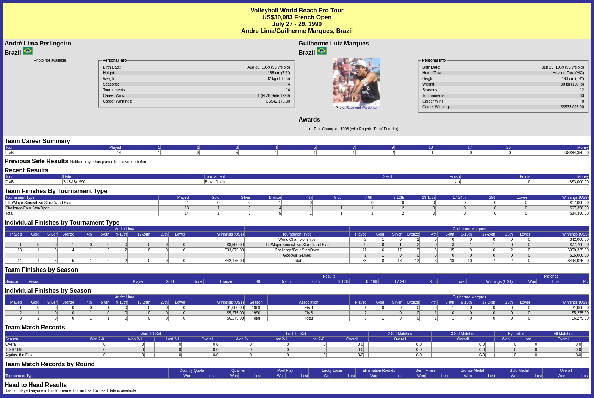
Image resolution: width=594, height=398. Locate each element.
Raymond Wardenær (362, 107)
